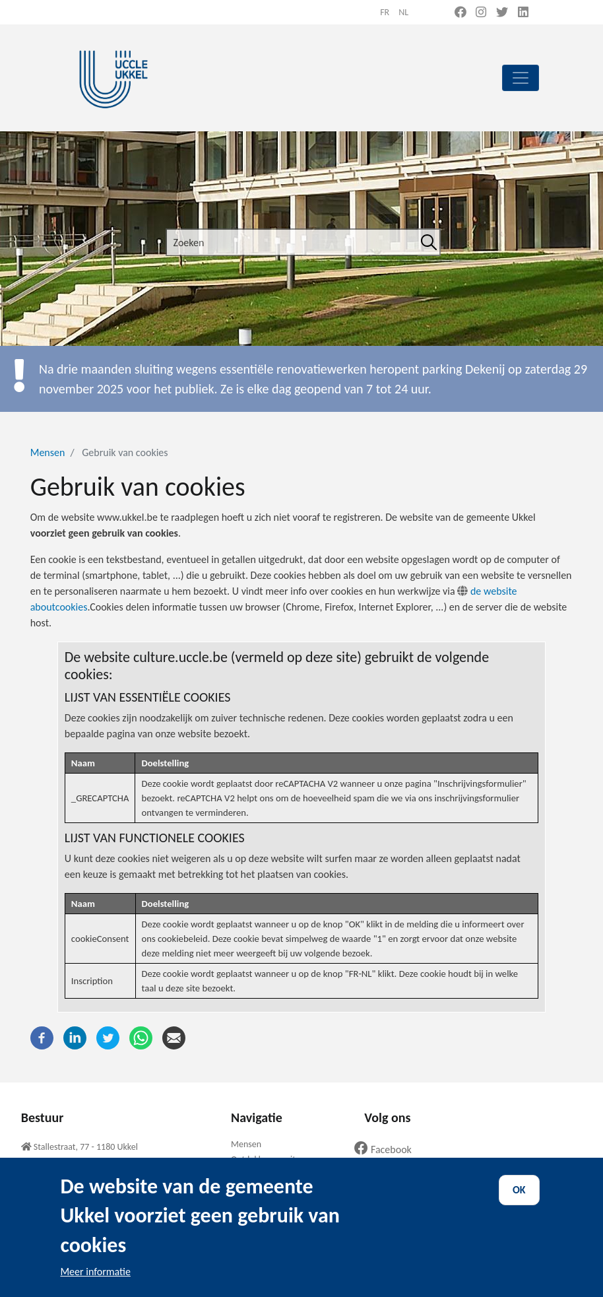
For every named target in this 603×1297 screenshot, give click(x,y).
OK (519, 1203)
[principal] (520, 78)
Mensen (47, 452)
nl (403, 12)
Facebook (388, 1149)
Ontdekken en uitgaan (272, 1159)
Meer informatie (95, 1285)
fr (384, 12)
